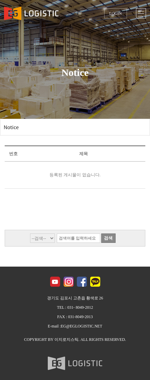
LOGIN (115, 13)
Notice (11, 126)
